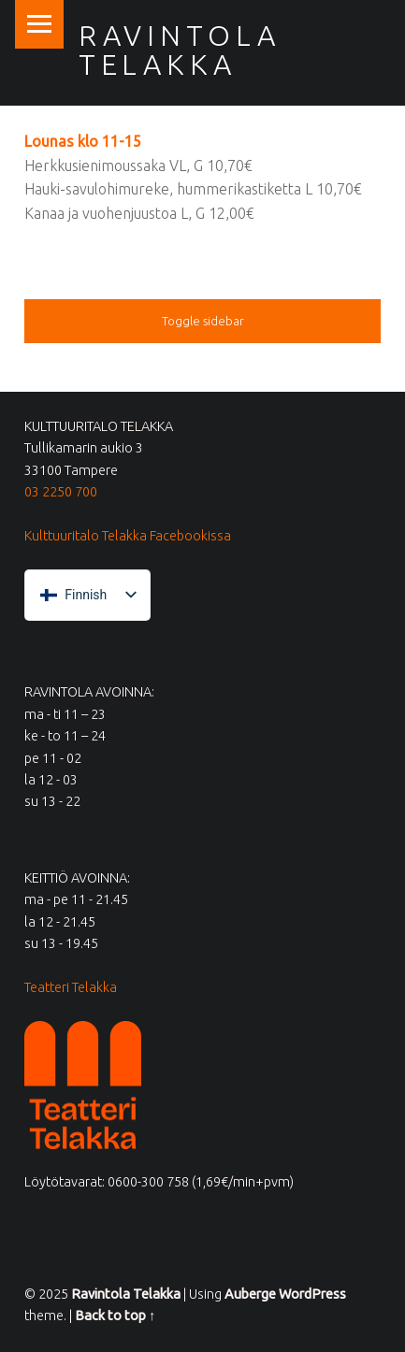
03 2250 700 (60, 491)
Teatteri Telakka (70, 987)
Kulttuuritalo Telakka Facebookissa (127, 535)
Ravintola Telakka (180, 49)
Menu (39, 24)
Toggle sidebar (203, 320)
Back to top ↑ (115, 1315)
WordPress (312, 1294)
